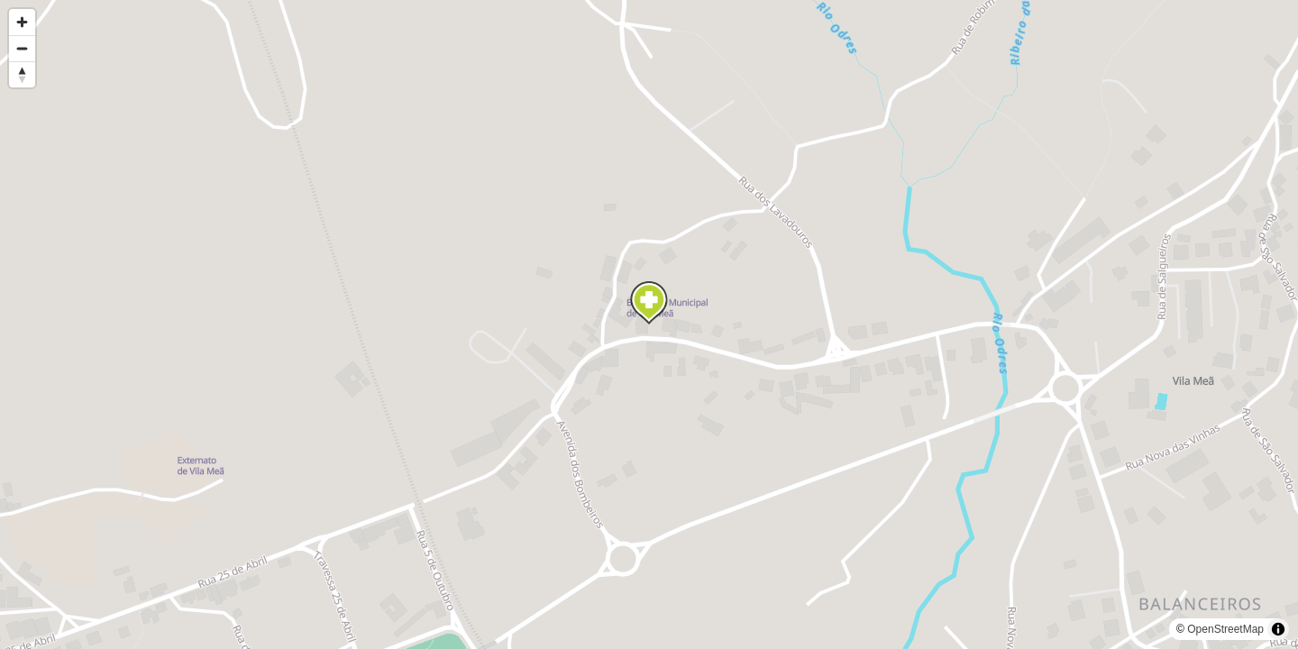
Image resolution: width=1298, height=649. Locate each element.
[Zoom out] (22, 48)
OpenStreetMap (1225, 629)
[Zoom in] (22, 22)
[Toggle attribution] (1278, 629)
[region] (649, 324)
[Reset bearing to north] (22, 74)
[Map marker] (649, 302)
